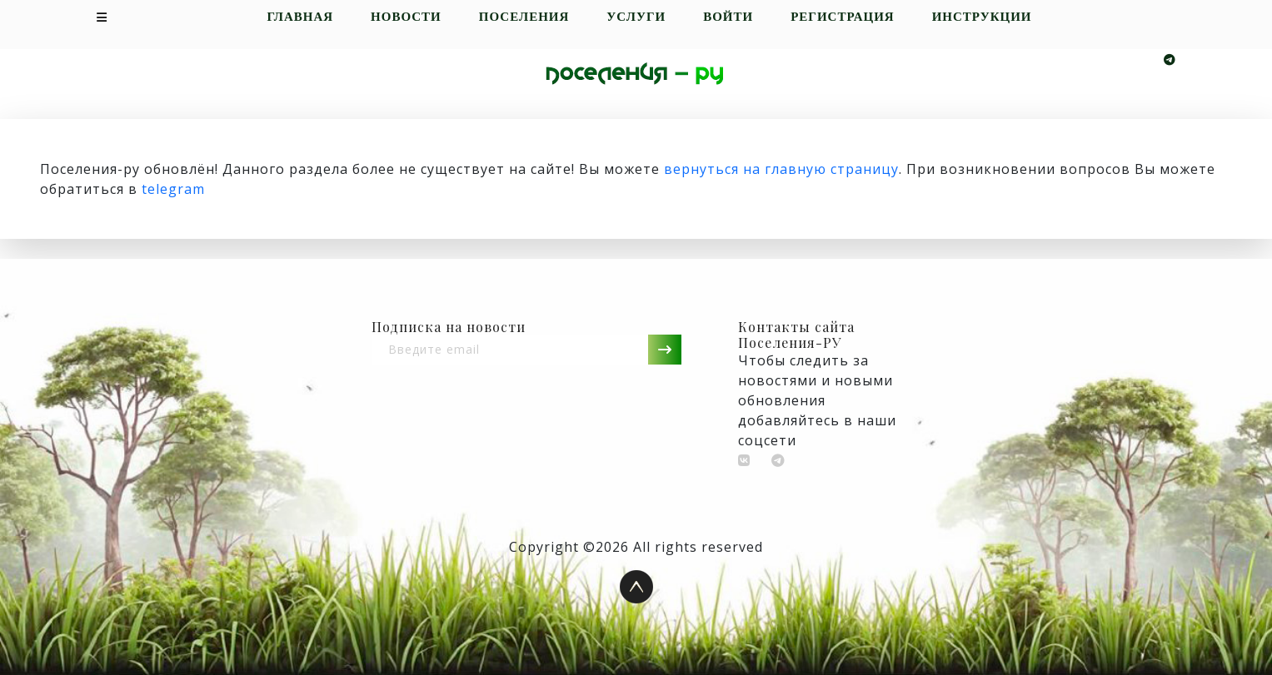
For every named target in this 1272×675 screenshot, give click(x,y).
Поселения (524, 17)
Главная (300, 17)
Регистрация (842, 17)
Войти (728, 17)
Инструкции (982, 17)
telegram (173, 189)
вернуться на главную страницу (781, 169)
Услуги (636, 17)
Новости (406, 17)
